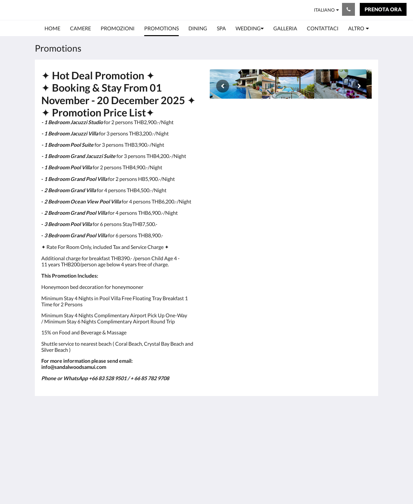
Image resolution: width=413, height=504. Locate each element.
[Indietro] (222, 86)
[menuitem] (52, 28)
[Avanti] (358, 86)
